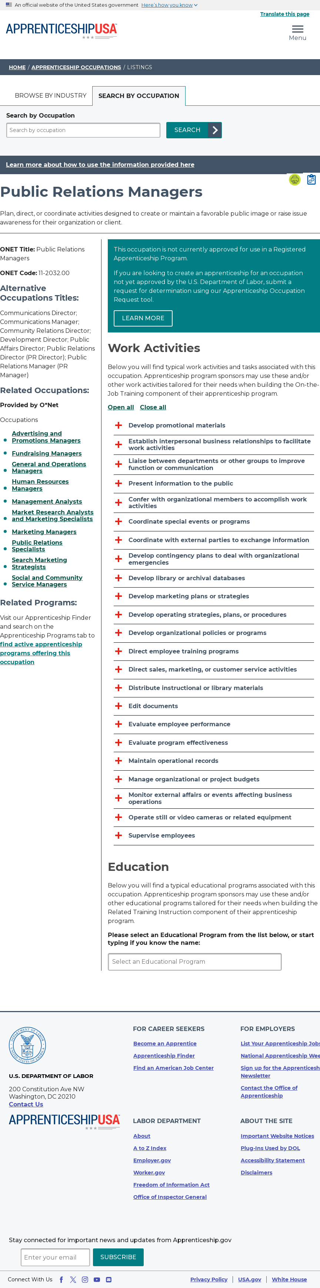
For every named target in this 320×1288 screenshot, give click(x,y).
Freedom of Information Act (171, 1184)
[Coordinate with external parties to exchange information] (214, 540)
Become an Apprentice (165, 1045)
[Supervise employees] (214, 836)
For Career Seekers (169, 1030)
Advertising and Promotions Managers (46, 437)
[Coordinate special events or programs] (214, 522)
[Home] (61, 31)
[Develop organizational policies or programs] (214, 633)
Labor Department (167, 1121)
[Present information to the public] (214, 484)
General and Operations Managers (49, 467)
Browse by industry (50, 95)
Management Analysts (47, 501)
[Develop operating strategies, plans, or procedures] (214, 615)
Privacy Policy (208, 1279)
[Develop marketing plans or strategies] (214, 597)
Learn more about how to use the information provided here (100, 165)
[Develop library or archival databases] (214, 578)
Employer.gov (152, 1160)
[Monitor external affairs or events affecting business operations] (214, 799)
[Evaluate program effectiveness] (214, 743)
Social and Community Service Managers (47, 581)
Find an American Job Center (173, 1069)
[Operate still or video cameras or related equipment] (214, 818)
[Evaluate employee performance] (214, 725)
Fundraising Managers (47, 453)
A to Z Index (149, 1148)
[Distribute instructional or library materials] (214, 688)
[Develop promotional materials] (214, 426)
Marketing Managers (44, 532)
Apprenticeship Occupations (76, 67)
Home (17, 67)
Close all (153, 407)
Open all (121, 407)
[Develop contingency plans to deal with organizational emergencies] (214, 559)
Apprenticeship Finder (164, 1057)
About (141, 1136)
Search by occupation (139, 95)
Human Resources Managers (40, 485)
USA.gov (249, 1279)
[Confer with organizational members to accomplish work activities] (214, 503)
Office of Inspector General (170, 1197)
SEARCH (187, 129)
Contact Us (26, 1106)
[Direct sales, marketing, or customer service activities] (214, 670)
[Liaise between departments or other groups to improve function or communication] (214, 465)
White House (289, 1279)
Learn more (143, 318)
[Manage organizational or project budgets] (214, 780)
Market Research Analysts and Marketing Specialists (53, 516)
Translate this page (284, 14)
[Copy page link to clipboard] (311, 180)
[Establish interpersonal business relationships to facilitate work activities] (214, 445)
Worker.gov (149, 1172)
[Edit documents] (214, 706)
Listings (139, 67)
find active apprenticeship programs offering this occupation (41, 653)
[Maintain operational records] (214, 761)
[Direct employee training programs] (214, 652)
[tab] (50, 96)
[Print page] (295, 180)
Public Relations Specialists (37, 546)
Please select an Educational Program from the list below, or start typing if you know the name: (211, 939)
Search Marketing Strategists (39, 563)
